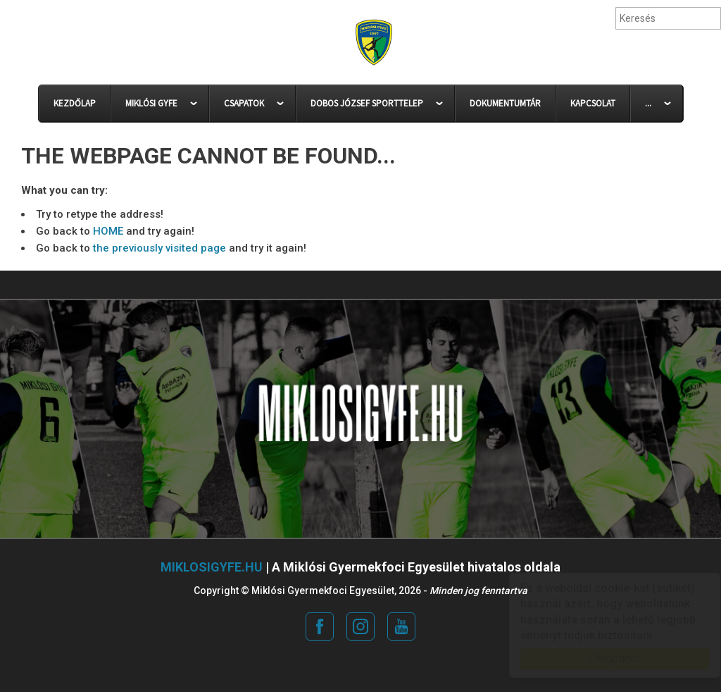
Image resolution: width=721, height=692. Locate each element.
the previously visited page (159, 248)
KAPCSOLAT (592, 103)
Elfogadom (601, 658)
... (648, 103)
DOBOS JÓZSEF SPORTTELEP (367, 103)
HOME (108, 231)
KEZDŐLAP (75, 103)
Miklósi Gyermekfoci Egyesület (373, 42)
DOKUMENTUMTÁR (505, 103)
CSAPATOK (244, 103)
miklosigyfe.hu (212, 567)
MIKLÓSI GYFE (151, 103)
